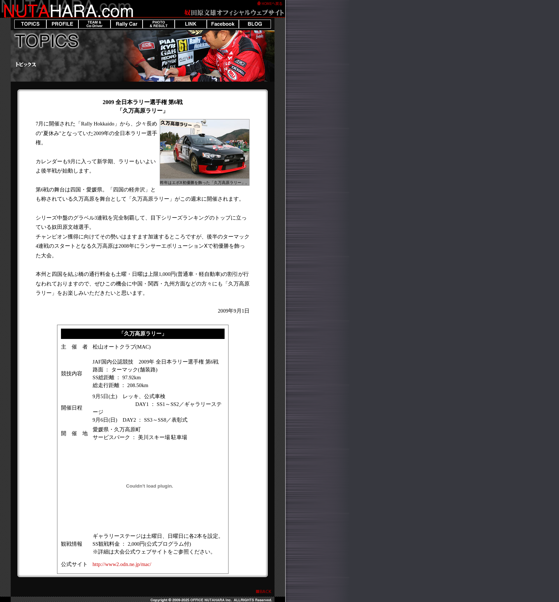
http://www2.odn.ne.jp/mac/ (122, 564)
